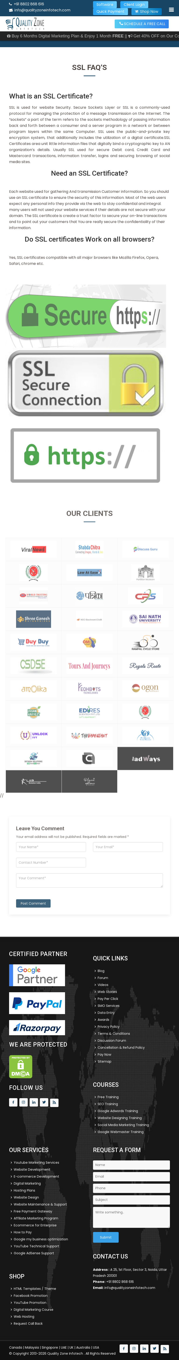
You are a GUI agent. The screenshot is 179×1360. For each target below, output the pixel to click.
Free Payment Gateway (33, 1211)
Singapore (50, 1347)
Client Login (134, 4)
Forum (103, 977)
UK (71, 1347)
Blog (101, 970)
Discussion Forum (112, 1040)
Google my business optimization (41, 1239)
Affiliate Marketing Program (36, 1218)
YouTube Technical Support (36, 1246)
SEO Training (108, 1104)
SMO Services (109, 1005)
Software (104, 4)
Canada (15, 1347)
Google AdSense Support (34, 1253)
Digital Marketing (27, 1183)
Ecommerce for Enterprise (35, 1225)
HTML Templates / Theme (35, 1288)
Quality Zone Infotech (65, 1353)
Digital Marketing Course (33, 1309)
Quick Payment (110, 11)
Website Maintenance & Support (40, 1204)
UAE (64, 1347)
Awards (103, 1019)
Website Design (26, 1197)
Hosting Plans (24, 1190)
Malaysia (32, 1347)
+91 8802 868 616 (29, 4)
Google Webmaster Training (121, 1131)
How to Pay (23, 1232)
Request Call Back (28, 1323)
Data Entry (106, 1012)
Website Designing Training (120, 1118)
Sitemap (104, 1061)
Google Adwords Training (118, 1111)
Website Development (32, 1169)
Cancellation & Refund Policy (121, 1047)
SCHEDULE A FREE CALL (142, 23)
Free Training (108, 1097)
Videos (103, 984)
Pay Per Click (108, 998)
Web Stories (107, 991)
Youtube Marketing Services (36, 1162)
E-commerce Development (36, 1176)
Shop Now (146, 11)
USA (96, 1347)
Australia (83, 1347)
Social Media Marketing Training (123, 1125)
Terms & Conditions (114, 1033)
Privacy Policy (109, 1026)
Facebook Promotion (31, 1295)
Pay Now (104, 1054)
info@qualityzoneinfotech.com (42, 10)
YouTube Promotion (30, 1302)
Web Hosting (24, 1316)
